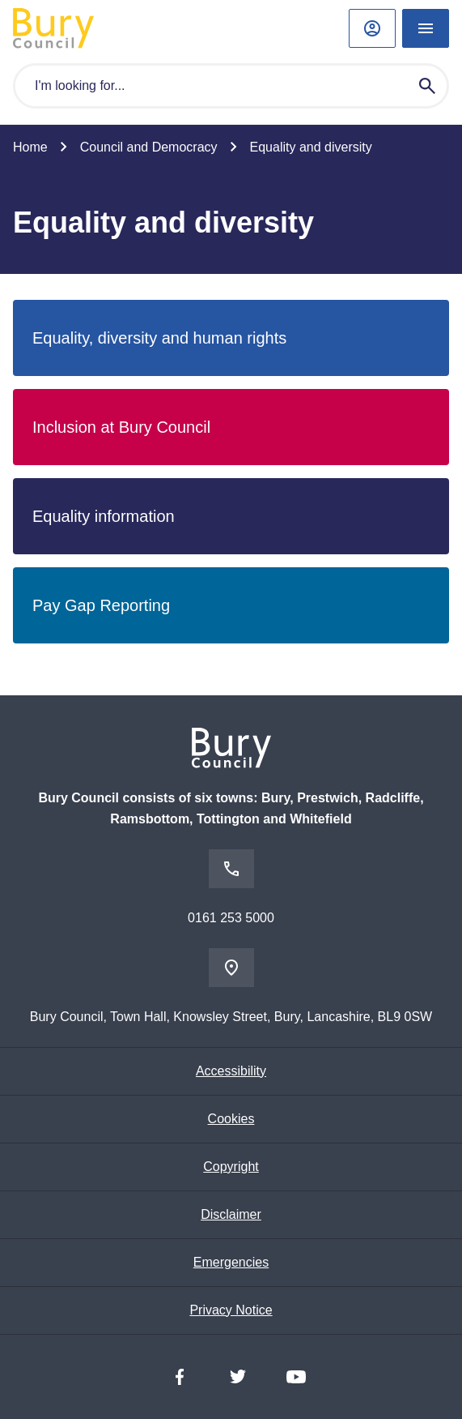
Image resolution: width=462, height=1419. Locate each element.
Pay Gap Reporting (101, 605)
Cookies (231, 1119)
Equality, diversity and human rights (159, 338)
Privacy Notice (230, 1310)
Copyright (230, 1166)
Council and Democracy (149, 147)
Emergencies (231, 1262)
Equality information (103, 516)
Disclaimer (231, 1214)
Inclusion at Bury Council (121, 427)
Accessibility (231, 1071)
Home (30, 147)
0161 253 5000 (231, 918)
